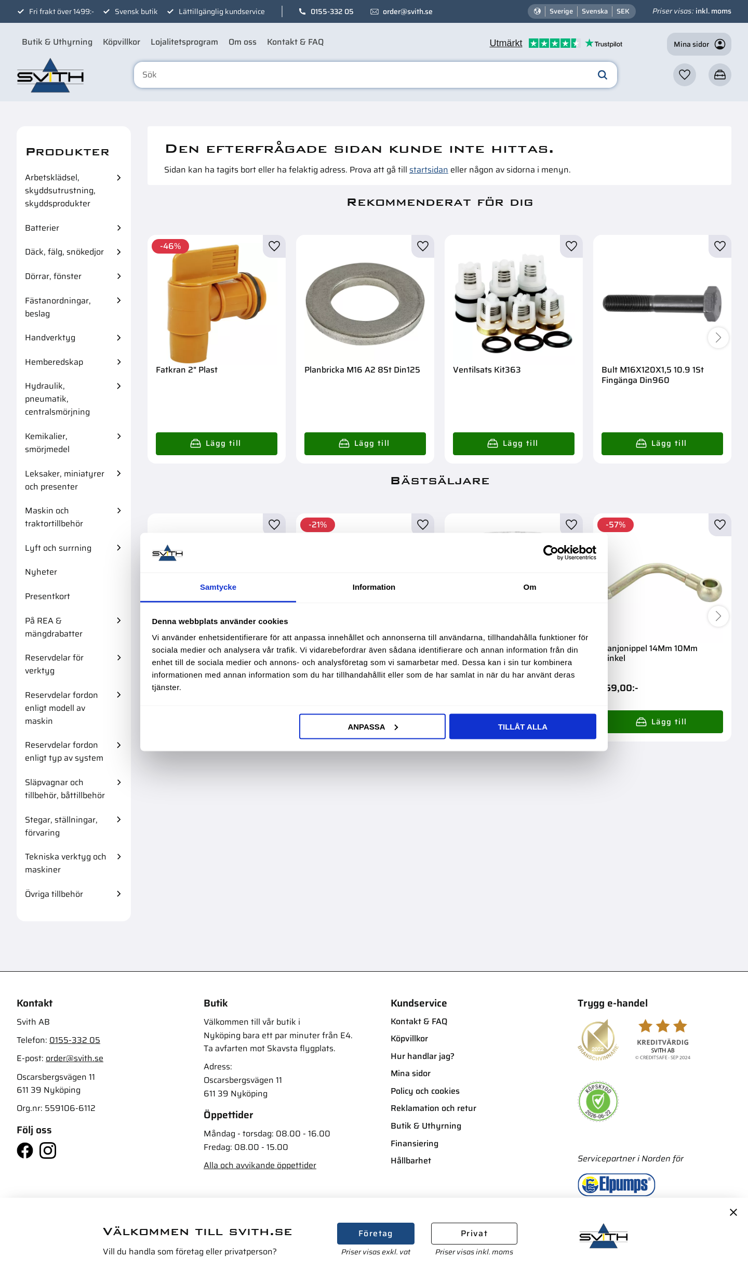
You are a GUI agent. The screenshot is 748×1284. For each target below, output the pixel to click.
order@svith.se (408, 11)
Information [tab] (374, 587)
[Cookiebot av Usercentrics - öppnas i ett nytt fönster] (550, 552)
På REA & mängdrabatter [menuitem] (54, 627)
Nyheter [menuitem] (41, 571)
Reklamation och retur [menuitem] (433, 1108)
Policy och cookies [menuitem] (425, 1090)
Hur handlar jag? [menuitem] (423, 1056)
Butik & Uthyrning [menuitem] (57, 41)
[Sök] (602, 75)
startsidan (428, 169)
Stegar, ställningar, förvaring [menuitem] (61, 826)
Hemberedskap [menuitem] (54, 361)
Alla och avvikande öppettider (260, 1165)
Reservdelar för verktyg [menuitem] (54, 664)
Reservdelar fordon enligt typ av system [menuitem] (64, 751)
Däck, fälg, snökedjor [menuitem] (64, 251)
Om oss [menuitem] (243, 41)
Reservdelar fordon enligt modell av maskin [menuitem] (61, 708)
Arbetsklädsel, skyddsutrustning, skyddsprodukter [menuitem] (60, 190)
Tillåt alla (522, 726)
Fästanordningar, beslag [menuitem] (58, 307)
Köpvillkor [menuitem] (121, 41)
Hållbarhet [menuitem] (411, 1160)
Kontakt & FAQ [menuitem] (295, 41)
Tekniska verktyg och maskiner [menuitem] (65, 863)
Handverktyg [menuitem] (50, 337)
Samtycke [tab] (218, 587)
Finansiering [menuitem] (414, 1143)
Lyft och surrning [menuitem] (58, 547)
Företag (375, 1233)
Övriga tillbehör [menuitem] (54, 894)
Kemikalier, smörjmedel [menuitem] (47, 443)
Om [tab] (529, 587)
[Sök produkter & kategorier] (375, 75)
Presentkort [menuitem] (47, 596)
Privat (474, 1233)
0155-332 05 (332, 11)
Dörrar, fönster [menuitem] (53, 276)
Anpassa (372, 726)
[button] (684, 74)
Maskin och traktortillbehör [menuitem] (54, 517)
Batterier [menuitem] (42, 227)
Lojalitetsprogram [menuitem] (184, 41)
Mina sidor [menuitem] (411, 1073)
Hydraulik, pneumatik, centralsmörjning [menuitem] (57, 398)
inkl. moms (713, 11)
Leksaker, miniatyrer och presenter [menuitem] (64, 480)
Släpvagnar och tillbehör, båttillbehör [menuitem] (65, 789)
